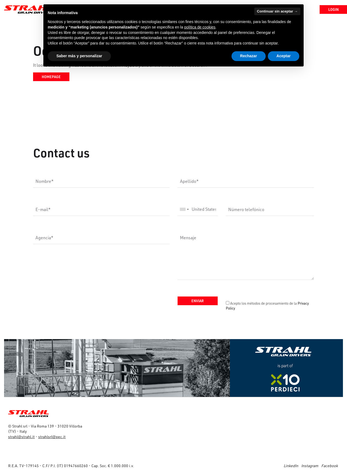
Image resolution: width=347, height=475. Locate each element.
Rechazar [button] (248, 56)
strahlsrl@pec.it (52, 436)
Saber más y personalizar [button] (79, 56)
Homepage (51, 76)
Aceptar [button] (284, 56)
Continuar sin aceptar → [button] (277, 11)
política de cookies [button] (199, 27)
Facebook (329, 465)
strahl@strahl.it (21, 436)
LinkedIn (291, 465)
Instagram (309, 465)
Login (329, 9)
